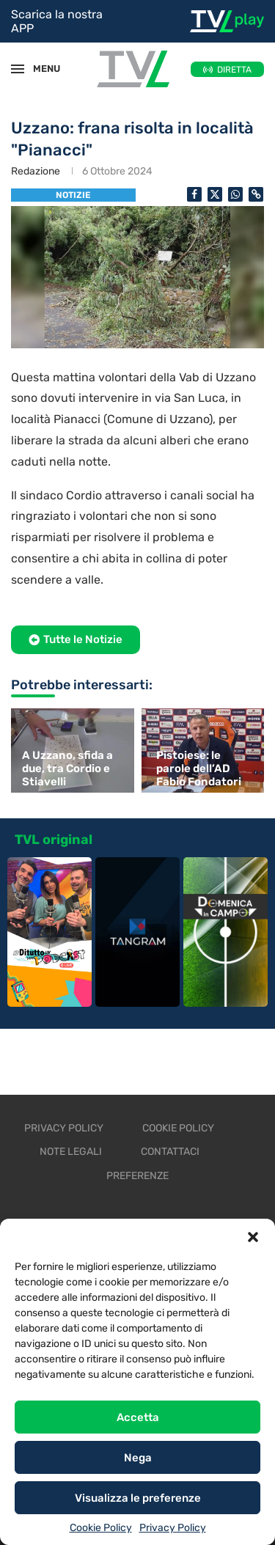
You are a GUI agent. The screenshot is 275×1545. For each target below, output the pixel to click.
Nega (138, 1457)
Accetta (138, 1417)
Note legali (71, 1151)
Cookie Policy (101, 1528)
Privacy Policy (172, 1528)
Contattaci (170, 1151)
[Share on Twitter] (215, 194)
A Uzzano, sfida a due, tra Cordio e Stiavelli (67, 768)
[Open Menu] (17, 69)
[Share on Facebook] (194, 194)
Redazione (35, 171)
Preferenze (137, 1176)
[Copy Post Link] (256, 194)
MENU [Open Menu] (39, 68)
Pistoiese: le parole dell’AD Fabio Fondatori (198, 768)
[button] (253, 1237)
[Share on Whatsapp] (235, 194)
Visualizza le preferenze (138, 1498)
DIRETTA (234, 70)
